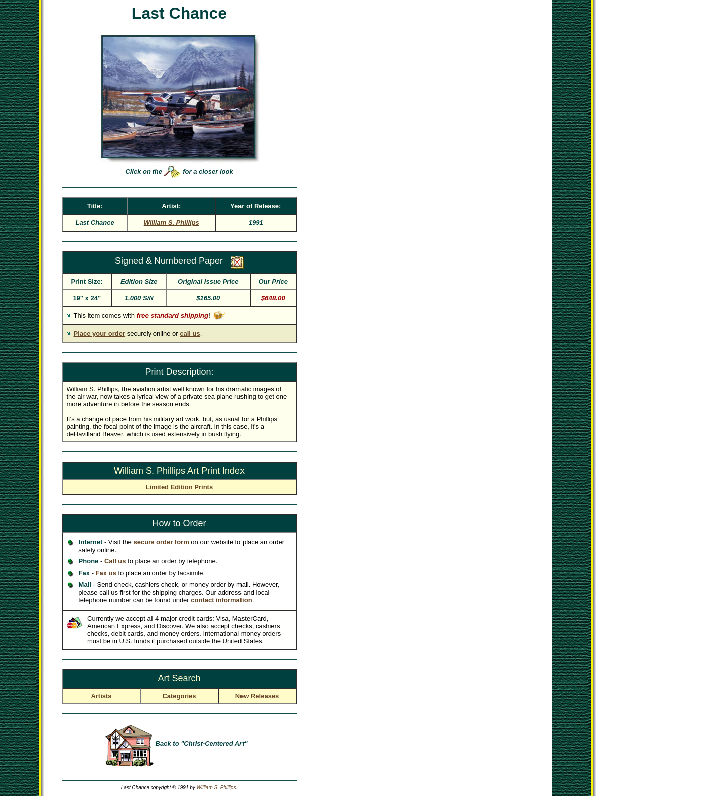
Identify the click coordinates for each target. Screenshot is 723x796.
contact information (221, 600)
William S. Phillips (216, 787)
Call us (115, 561)
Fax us (106, 573)
